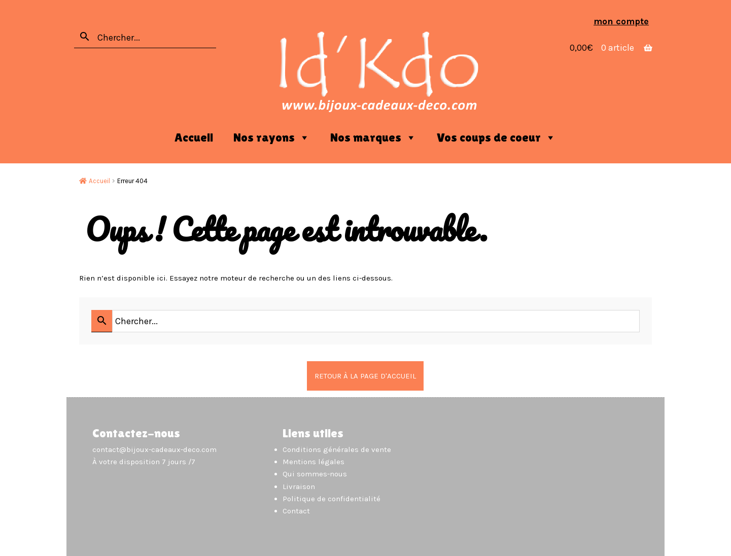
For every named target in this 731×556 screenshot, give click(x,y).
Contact (296, 510)
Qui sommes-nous (315, 473)
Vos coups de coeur (496, 137)
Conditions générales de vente (337, 449)
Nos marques (373, 137)
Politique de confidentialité (331, 498)
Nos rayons (271, 137)
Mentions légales (313, 461)
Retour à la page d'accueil (365, 375)
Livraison (299, 486)
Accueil (194, 137)
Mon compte (621, 21)
